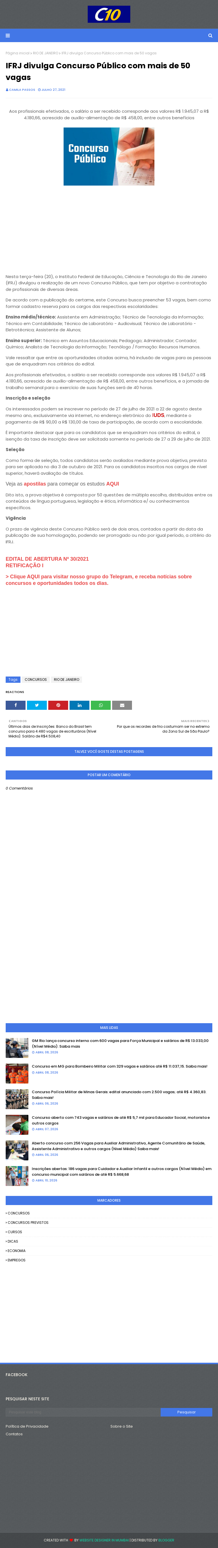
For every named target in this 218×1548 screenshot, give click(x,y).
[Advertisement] (109, 227)
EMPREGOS (17, 1260)
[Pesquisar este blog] (83, 1412)
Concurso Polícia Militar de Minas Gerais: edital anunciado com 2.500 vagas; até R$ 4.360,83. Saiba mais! (119, 1094)
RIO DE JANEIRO (45, 53)
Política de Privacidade (27, 1426)
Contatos (14, 1434)
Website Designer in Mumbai (104, 1540)
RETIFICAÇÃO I (24, 565)
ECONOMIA (17, 1250)
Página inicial (18, 53)
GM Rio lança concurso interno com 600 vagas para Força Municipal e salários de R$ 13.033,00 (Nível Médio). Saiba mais (120, 1043)
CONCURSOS (36, 679)
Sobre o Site (121, 1426)
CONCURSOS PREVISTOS (28, 1222)
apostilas (35, 484)
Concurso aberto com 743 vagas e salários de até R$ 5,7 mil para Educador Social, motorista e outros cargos (121, 1120)
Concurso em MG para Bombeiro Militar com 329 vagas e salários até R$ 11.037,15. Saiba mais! (119, 1066)
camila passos (22, 89)
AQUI (112, 484)
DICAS (13, 1241)
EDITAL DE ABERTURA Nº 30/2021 (47, 559)
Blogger (166, 1540)
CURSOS (15, 1232)
